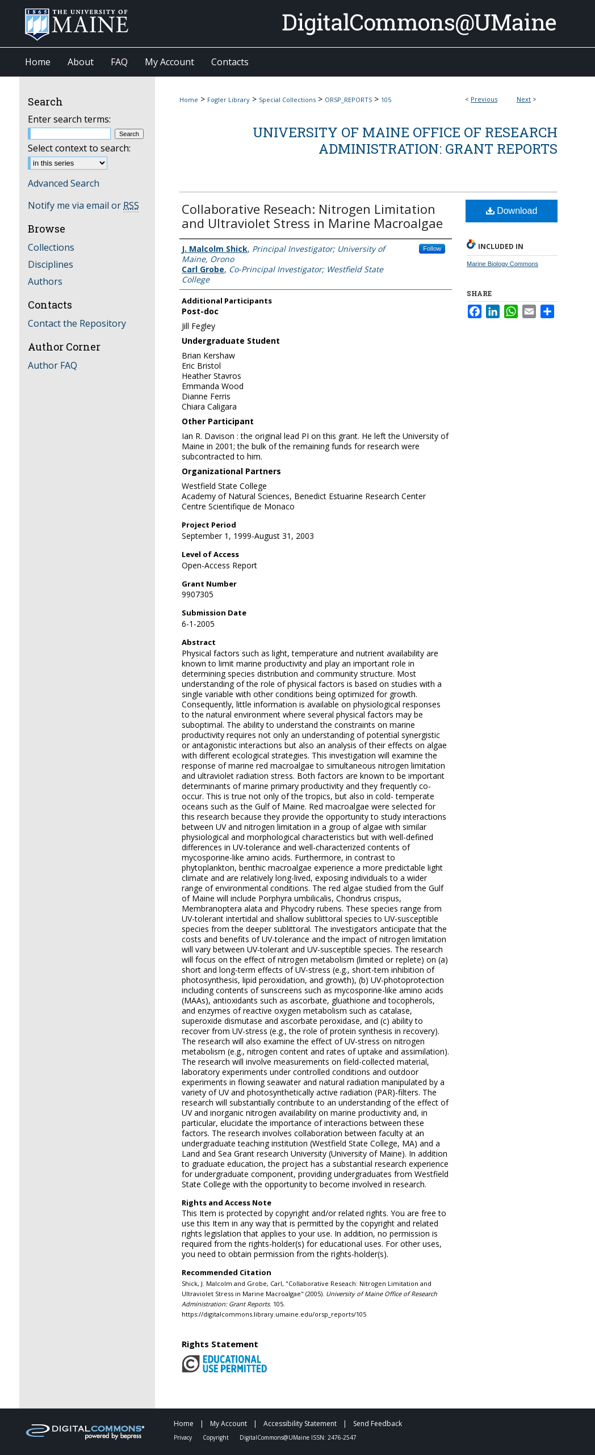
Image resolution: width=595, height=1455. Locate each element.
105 (386, 99)
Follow (432, 248)
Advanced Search (63, 183)
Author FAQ (52, 365)
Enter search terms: (69, 119)
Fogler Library (228, 99)
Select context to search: (79, 148)
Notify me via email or (83, 205)
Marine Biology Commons (502, 263)
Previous (484, 99)
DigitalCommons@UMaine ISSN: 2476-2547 (298, 1437)
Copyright (217, 1437)
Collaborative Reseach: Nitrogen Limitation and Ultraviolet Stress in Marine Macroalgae (312, 215)
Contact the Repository (77, 323)
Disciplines (50, 264)
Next (524, 99)
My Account (229, 1423)
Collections (51, 247)
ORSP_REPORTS (348, 99)
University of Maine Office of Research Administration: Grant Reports (405, 140)
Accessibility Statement (300, 1423)
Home (188, 99)
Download (512, 211)
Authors (45, 281)
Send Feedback (377, 1423)
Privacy (184, 1437)
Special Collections (287, 99)
